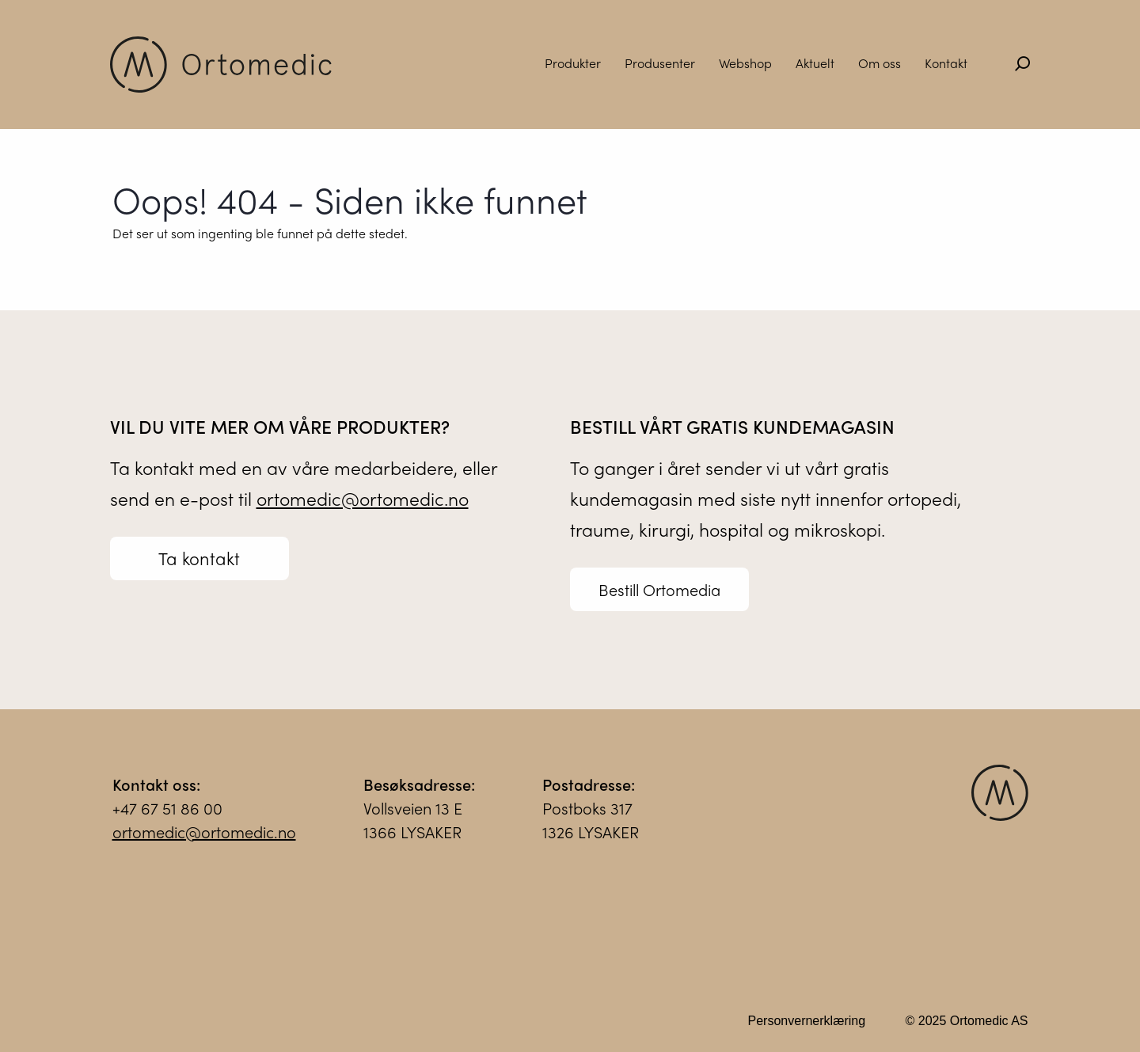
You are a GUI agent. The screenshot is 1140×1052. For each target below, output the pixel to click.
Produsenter (660, 63)
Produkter (573, 63)
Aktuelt (815, 63)
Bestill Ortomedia (659, 589)
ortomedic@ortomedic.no (362, 498)
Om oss (879, 63)
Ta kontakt (199, 558)
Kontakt (946, 63)
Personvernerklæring (807, 1029)
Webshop (745, 63)
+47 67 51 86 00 (167, 816)
